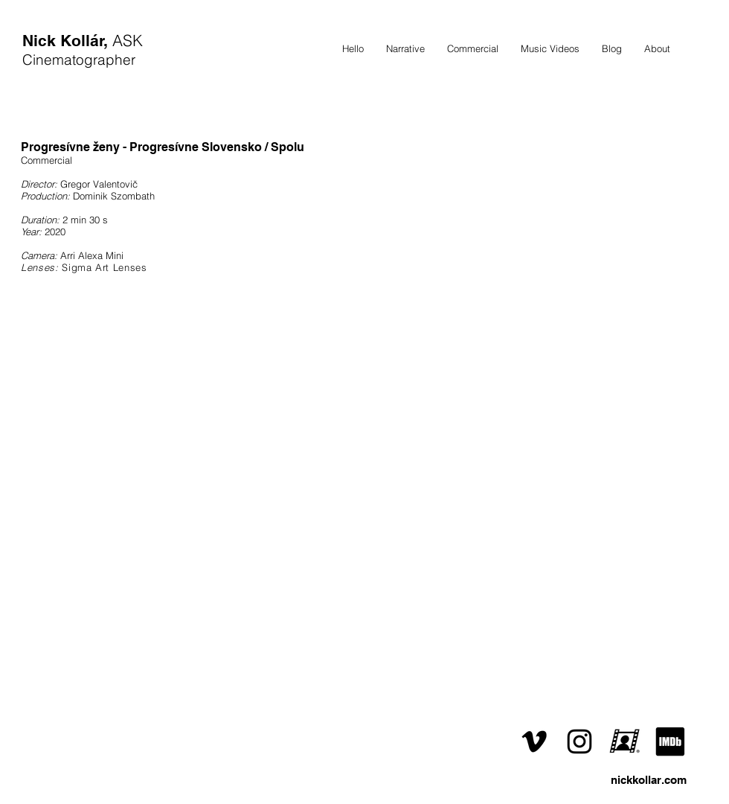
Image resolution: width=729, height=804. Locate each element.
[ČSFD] (624, 741)
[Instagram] (579, 741)
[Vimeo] (534, 741)
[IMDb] (670, 741)
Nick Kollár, (67, 40)
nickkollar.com (649, 779)
